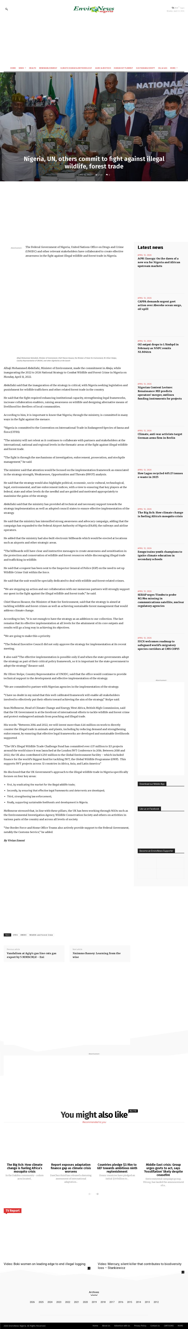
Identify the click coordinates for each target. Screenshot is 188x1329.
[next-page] (97, 1194)
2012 (156, 1302)
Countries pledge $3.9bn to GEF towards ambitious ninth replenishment (117, 1168)
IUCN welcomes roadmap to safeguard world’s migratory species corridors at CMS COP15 (158, 645)
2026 (32, 1302)
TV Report (13, 1210)
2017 (111, 1302)
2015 (129, 1302)
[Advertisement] (94, 41)
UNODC (23, 935)
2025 (41, 1302)
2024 (50, 1302)
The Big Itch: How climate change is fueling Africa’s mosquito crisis (25, 1168)
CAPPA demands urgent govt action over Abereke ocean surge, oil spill (160, 305)
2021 (76, 1302)
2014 (138, 1302)
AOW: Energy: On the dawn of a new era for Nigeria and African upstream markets (159, 262)
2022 (67, 1302)
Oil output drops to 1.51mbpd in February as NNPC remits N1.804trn (158, 348)
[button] (6, 9)
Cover (93, 151)
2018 (103, 1302)
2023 (58, 1302)
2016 (120, 1302)
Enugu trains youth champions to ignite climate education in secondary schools (160, 555)
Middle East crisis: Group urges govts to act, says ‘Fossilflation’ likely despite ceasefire (163, 1170)
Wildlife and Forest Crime (41, 935)
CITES (15, 935)
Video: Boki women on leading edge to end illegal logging (44, 1264)
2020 (85, 1302)
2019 (94, 1302)
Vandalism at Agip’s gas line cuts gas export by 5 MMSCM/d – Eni (31, 955)
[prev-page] (90, 1194)
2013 (147, 1302)
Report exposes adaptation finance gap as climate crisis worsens (71, 1168)
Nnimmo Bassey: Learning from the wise (97, 955)
